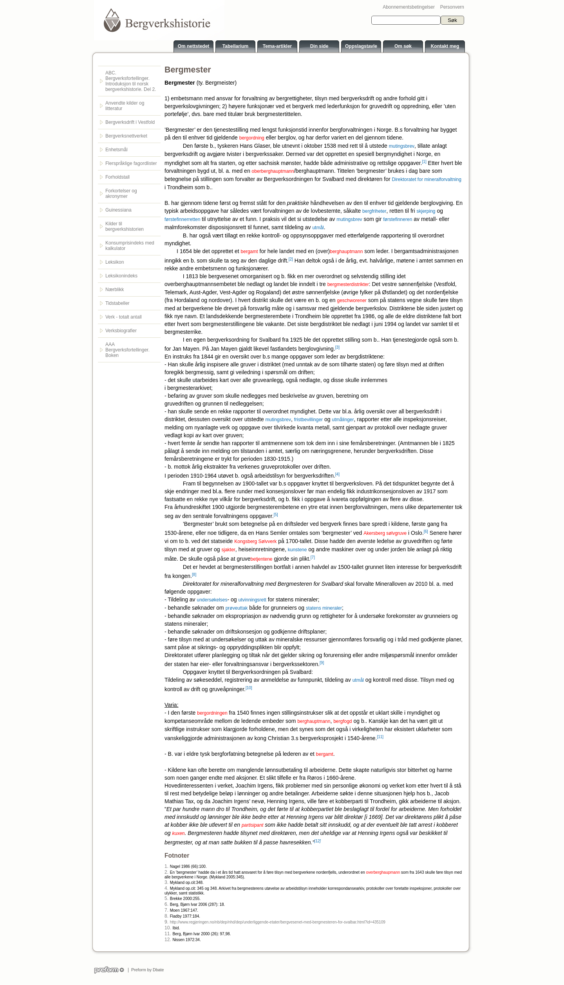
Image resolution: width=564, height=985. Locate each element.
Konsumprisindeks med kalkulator (129, 245)
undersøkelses (212, 600)
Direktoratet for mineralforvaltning (426, 179)
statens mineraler (324, 608)
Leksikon (114, 262)
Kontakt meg (445, 46)
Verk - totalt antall (123, 317)
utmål (318, 227)
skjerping (425, 211)
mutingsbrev (401, 146)
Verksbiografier (121, 330)
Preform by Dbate (146, 969)
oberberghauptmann (273, 171)
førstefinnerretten (182, 219)
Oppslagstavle (361, 46)
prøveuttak (237, 608)
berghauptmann (346, 251)
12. (167, 939)
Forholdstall (117, 177)
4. (166, 888)
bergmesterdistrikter (348, 284)
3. (166, 882)
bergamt (249, 251)
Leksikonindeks (121, 276)
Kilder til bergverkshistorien (124, 226)
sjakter (228, 549)
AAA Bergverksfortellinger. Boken (127, 350)
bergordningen (212, 713)
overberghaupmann (383, 872)
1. (166, 866)
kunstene (297, 549)
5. (166, 898)
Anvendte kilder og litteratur (124, 105)
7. (166, 910)
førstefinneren (397, 219)
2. (166, 872)
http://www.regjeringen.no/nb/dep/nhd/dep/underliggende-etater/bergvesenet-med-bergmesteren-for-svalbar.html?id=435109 (277, 922)
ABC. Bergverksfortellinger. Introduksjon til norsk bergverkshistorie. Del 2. (130, 81)
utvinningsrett (252, 600)
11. (167, 933)
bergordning (251, 138)
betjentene (261, 559)
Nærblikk (114, 289)
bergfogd (342, 721)
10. (167, 928)
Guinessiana (118, 210)
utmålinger (343, 419)
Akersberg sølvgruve (385, 533)
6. (166, 904)
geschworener (351, 300)
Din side (319, 46)
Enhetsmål (116, 149)
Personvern (452, 7)
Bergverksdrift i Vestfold (130, 122)
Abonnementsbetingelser (409, 7)
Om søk (403, 46)
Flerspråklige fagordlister (131, 163)
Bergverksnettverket (126, 136)
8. (166, 916)
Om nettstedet (194, 46)
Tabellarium (235, 46)
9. (166, 922)
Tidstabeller (117, 303)
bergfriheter (374, 211)
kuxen (178, 833)
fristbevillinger (308, 419)
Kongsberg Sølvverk (255, 541)
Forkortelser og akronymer (121, 193)
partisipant (252, 825)
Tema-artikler (277, 46)
